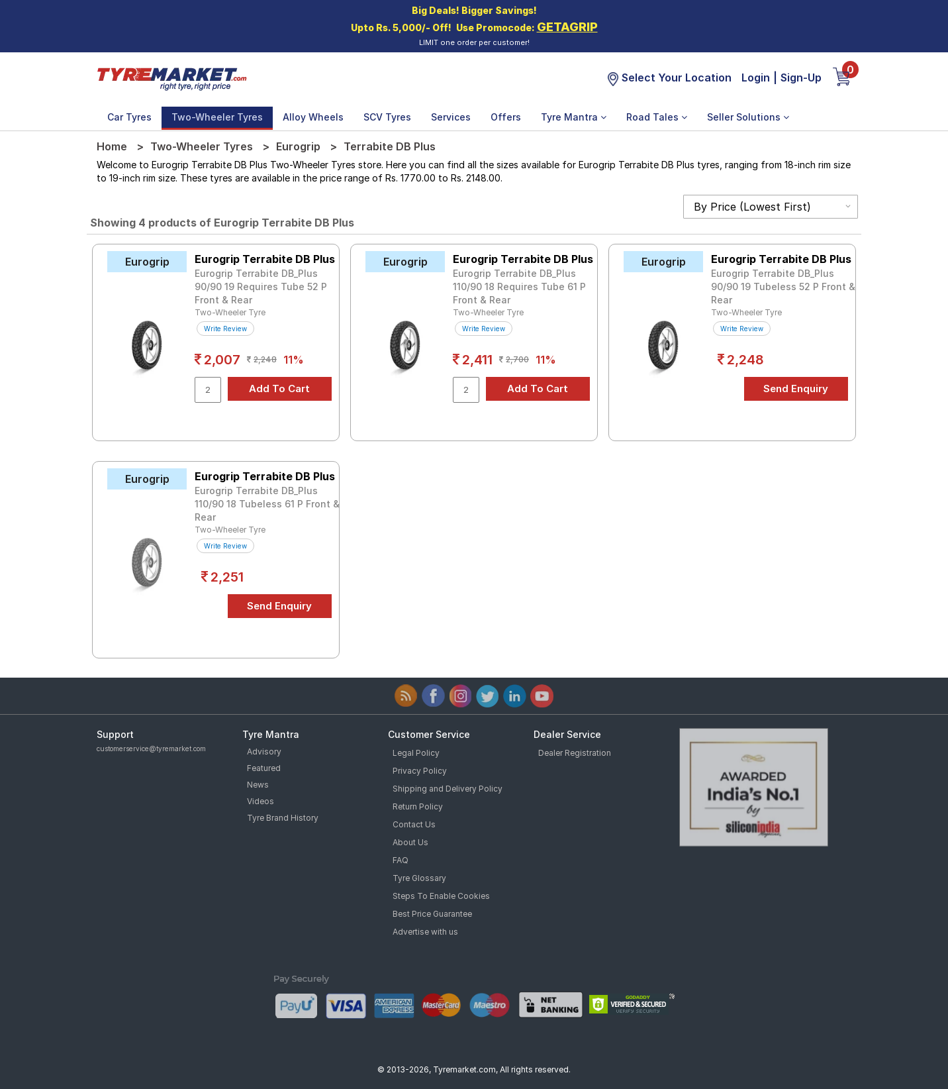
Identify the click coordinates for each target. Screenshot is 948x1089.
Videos (260, 801)
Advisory (264, 751)
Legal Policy (416, 753)
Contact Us (414, 824)
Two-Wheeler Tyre (230, 312)
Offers (506, 117)
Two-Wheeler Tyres (217, 117)
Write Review (225, 329)
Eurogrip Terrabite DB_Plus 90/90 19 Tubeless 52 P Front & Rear (783, 286)
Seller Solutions (748, 117)
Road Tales (656, 117)
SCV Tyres (387, 117)
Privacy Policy (420, 771)
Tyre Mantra (573, 117)
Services (451, 117)
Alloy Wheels (313, 117)
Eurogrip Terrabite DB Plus (265, 259)
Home (112, 146)
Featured (264, 768)
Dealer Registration (574, 753)
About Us (410, 842)
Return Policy (418, 806)
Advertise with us (425, 932)
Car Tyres (129, 117)
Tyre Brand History (282, 818)
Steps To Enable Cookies (441, 896)
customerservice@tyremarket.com (151, 748)
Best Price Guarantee (432, 914)
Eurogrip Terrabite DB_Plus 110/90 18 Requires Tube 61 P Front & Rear (519, 286)
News (258, 785)
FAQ (400, 860)
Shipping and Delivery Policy (447, 789)
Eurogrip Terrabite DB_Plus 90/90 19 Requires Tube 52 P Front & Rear (261, 286)
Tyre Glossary (419, 878)
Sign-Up (801, 77)
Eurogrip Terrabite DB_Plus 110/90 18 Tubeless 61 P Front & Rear (267, 504)
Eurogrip (298, 146)
